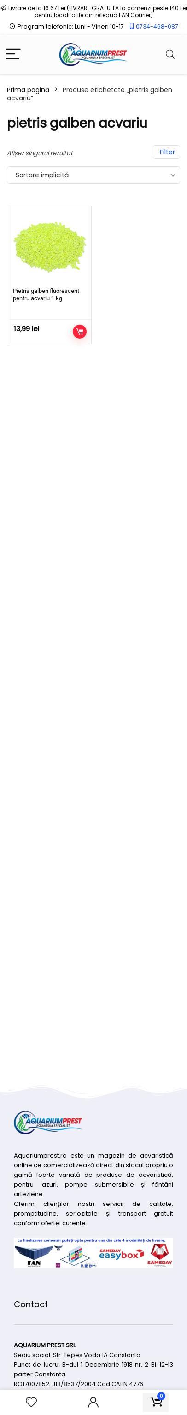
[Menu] (13, 54)
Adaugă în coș (79, 331)
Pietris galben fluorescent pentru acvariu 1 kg (46, 294)
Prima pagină (28, 89)
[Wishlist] (31, 1402)
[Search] (170, 54)
